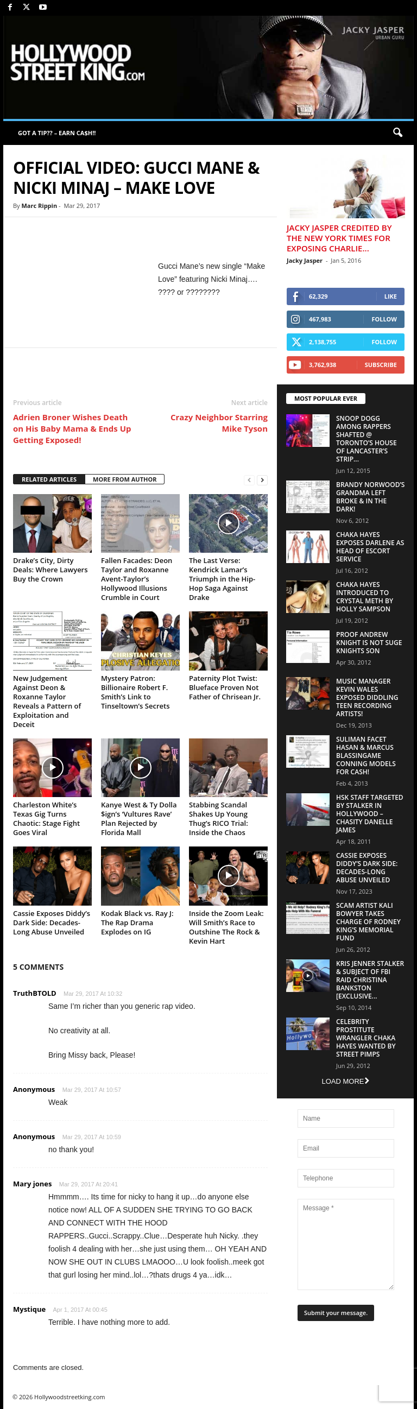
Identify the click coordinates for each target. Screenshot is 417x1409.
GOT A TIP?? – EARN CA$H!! (57, 133)
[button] (397, 133)
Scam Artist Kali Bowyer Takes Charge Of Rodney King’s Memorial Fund (368, 922)
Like (390, 296)
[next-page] (262, 479)
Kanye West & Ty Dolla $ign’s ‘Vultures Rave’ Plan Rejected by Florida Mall (138, 818)
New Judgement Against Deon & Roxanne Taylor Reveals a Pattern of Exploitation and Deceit (47, 701)
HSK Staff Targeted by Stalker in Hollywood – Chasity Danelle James (369, 814)
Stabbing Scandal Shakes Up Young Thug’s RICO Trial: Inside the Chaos (218, 818)
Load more (345, 1081)
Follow (384, 319)
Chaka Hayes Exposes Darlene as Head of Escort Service (370, 547)
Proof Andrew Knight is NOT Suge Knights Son (369, 642)
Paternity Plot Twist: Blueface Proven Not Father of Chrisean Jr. (225, 687)
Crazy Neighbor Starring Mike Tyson (219, 423)
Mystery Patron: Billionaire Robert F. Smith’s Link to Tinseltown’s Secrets (135, 692)
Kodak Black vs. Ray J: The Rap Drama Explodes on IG (137, 922)
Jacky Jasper (305, 260)
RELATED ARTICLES (49, 479)
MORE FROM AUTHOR (124, 479)
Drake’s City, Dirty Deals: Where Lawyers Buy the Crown (50, 569)
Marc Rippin (39, 205)
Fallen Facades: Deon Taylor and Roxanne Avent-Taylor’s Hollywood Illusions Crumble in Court (136, 578)
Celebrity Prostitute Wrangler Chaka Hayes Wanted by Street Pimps (366, 1038)
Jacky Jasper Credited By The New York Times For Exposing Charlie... (339, 238)
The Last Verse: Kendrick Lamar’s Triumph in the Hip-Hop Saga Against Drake (222, 578)
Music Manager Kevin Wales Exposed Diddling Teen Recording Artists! (367, 697)
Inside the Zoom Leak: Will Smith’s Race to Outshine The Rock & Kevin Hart (226, 927)
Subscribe (381, 365)
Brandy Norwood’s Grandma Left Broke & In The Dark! (370, 497)
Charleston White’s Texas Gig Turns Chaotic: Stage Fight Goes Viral (46, 818)
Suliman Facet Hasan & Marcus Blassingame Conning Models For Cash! (366, 755)
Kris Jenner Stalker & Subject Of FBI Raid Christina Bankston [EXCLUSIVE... (370, 980)
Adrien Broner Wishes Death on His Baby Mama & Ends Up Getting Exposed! (72, 428)
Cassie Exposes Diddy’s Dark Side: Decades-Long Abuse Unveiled (51, 922)
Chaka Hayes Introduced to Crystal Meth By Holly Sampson (364, 597)
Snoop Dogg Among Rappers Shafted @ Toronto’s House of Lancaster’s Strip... (366, 439)
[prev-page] (249, 479)
